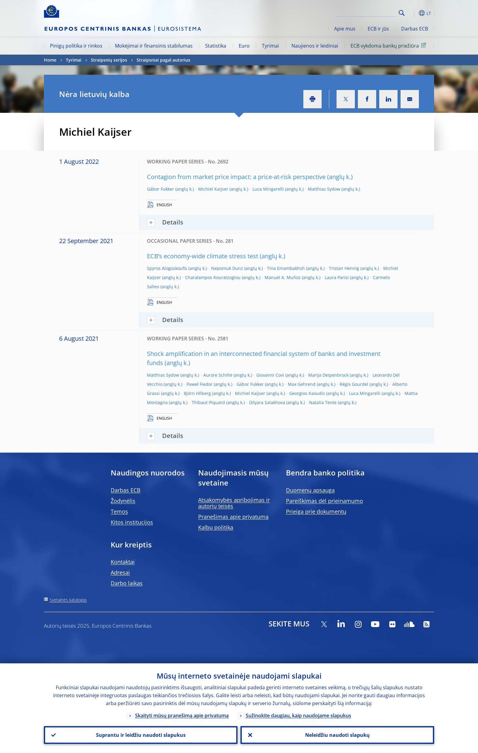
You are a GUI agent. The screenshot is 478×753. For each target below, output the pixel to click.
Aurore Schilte (217, 375)
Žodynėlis (123, 500)
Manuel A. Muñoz (283, 277)
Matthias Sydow (324, 189)
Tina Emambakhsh (286, 268)
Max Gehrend (302, 384)
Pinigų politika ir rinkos (76, 45)
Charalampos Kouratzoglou (213, 277)
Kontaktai (123, 561)
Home (50, 60)
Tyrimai (270, 45)
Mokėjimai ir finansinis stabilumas (154, 45)
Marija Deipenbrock (328, 375)
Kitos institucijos (132, 522)
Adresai (120, 572)
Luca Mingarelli (268, 189)
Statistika (215, 45)
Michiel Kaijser (213, 189)
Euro (244, 45)
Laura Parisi (337, 277)
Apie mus (344, 28)
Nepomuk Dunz (227, 268)
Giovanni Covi (270, 375)
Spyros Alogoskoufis (167, 268)
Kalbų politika (215, 527)
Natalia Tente (323, 402)
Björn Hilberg (197, 393)
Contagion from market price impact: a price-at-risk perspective (236, 177)
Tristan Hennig (344, 268)
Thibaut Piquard (208, 402)
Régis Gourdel (354, 384)
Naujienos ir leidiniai (314, 45)
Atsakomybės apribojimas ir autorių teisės (234, 503)
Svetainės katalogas (68, 600)
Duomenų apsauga (310, 490)
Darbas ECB (414, 28)
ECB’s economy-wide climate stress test (202, 256)
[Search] (366, 12)
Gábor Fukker (160, 189)
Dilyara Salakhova (267, 402)
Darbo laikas (127, 583)
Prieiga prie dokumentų (316, 511)
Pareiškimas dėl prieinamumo (324, 500)
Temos (119, 511)
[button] (412, 13)
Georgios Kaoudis (307, 393)
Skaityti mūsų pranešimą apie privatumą (182, 715)
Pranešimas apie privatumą (233, 516)
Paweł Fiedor (199, 384)
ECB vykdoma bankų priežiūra (389, 45)
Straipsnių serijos (109, 60)
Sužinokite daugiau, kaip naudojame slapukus (298, 715)
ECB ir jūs (378, 28)
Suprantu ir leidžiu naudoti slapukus (141, 735)
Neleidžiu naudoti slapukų (337, 735)
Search (402, 13)
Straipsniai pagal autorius (163, 60)
